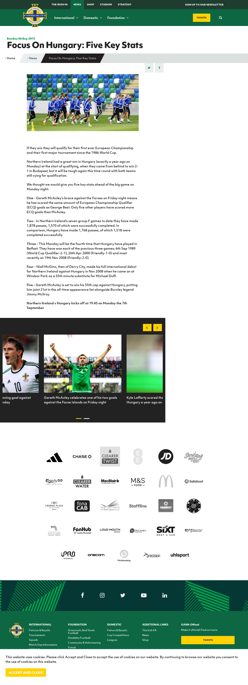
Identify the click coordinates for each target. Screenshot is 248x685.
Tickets (208, 640)
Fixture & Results (117, 630)
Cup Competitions (118, 635)
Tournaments (37, 635)
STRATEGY (124, 4)
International (66, 18)
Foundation (118, 18)
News (77, 4)
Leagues (112, 639)
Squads (33, 639)
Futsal (72, 647)
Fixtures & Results (39, 630)
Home (10, 58)
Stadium (106, 4)
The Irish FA (59, 4)
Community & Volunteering (84, 642)
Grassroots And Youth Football (81, 631)
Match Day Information (43, 644)
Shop (90, 4)
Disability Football (79, 637)
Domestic (93, 18)
